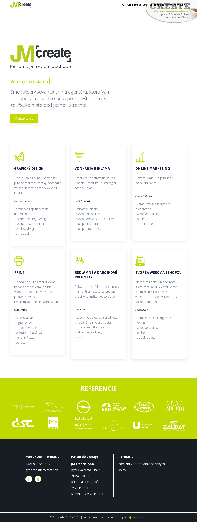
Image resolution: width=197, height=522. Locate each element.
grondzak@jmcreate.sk (41, 470)
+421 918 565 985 (37, 464)
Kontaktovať (24, 118)
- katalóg (80, 337)
